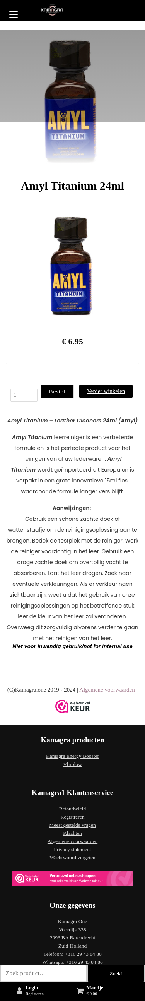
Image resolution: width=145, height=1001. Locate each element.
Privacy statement (72, 849)
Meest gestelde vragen (72, 825)
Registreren (72, 817)
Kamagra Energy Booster (72, 756)
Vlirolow (72, 764)
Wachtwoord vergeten (72, 857)
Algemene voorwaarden (108, 690)
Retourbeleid (72, 809)
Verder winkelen (106, 391)
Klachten (72, 833)
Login (32, 988)
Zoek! (116, 973)
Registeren (35, 993)
